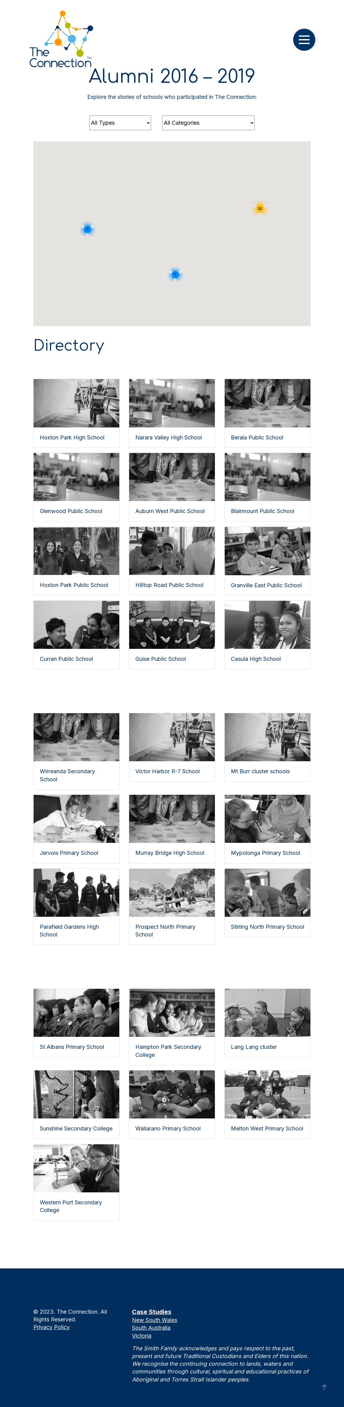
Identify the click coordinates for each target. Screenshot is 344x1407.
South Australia (151, 1327)
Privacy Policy (51, 1327)
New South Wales (154, 1320)
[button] (114, 265)
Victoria (141, 1335)
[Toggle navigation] (304, 39)
